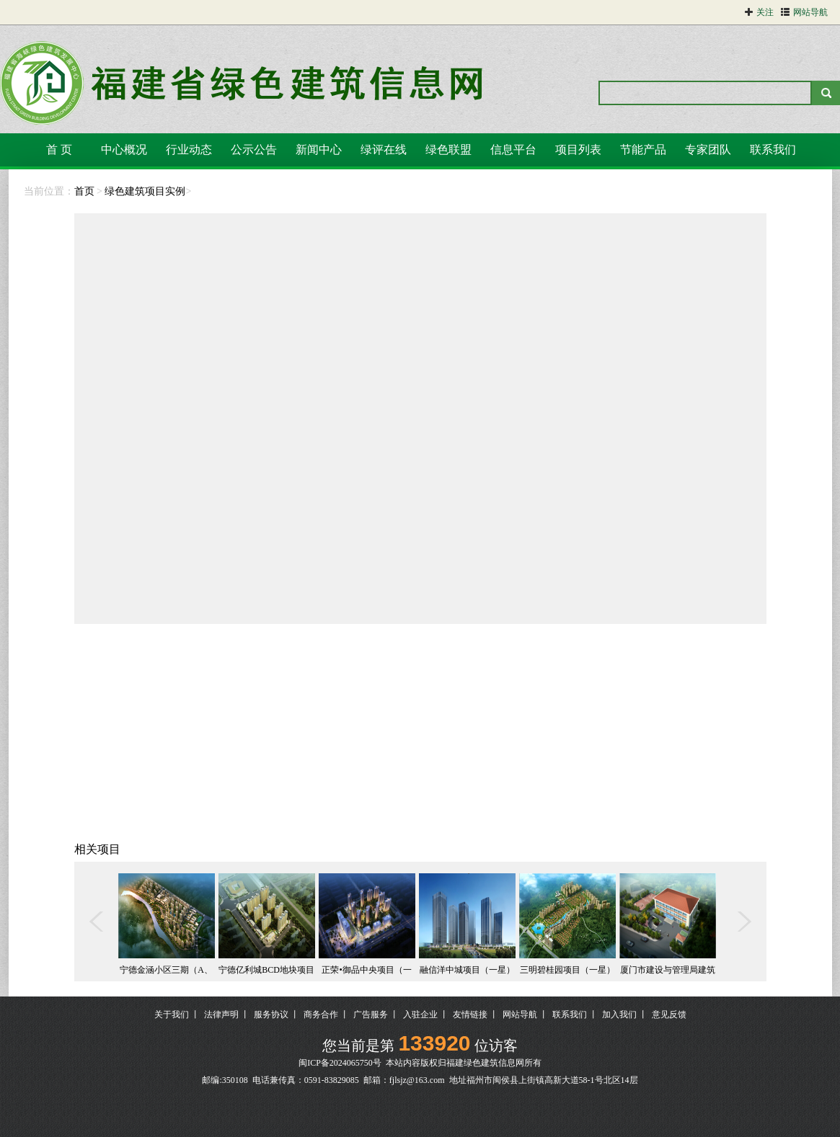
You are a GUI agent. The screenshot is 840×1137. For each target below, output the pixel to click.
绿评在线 (384, 149)
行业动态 (189, 149)
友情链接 (470, 1014)
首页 (84, 191)
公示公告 (254, 149)
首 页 (59, 149)
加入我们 (619, 1014)
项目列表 (578, 149)
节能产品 (643, 149)
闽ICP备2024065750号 (340, 1063)
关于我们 (171, 1014)
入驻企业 (420, 1014)
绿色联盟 (448, 149)
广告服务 (370, 1014)
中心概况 (124, 149)
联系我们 (773, 149)
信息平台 (513, 149)
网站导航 (520, 1014)
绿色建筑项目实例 (145, 191)
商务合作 (321, 1014)
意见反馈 (669, 1014)
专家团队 (708, 149)
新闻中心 (319, 149)
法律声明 (221, 1014)
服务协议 (271, 1014)
